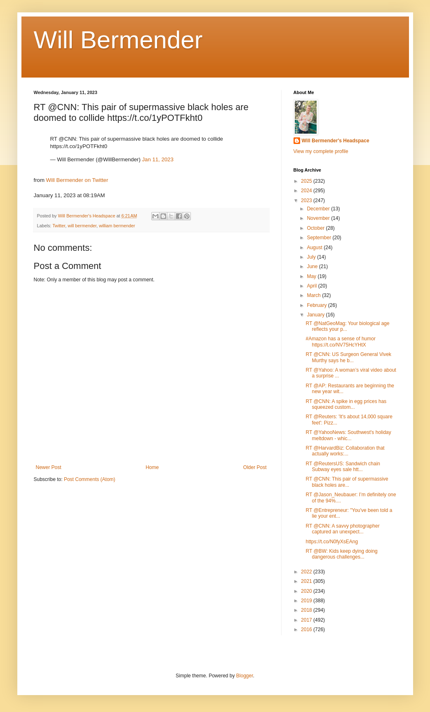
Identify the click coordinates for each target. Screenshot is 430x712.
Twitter (58, 225)
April (312, 286)
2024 (307, 190)
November (319, 218)
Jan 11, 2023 (157, 159)
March (314, 295)
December (319, 209)
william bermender (117, 225)
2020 (307, 591)
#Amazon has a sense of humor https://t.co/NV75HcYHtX (340, 341)
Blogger (244, 676)
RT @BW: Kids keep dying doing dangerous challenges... (341, 554)
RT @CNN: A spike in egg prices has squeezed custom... (345, 404)
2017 (307, 620)
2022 (307, 572)
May (312, 276)
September (319, 237)
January (316, 315)
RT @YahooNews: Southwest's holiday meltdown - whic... (348, 435)
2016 (307, 629)
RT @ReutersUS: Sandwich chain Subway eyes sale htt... (342, 466)
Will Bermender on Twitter (77, 180)
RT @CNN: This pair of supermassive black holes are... (346, 482)
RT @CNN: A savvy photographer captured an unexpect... (342, 529)
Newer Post (48, 467)
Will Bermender (118, 40)
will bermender (82, 225)
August (315, 247)
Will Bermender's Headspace (335, 141)
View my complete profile (321, 151)
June (313, 266)
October (316, 228)
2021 (307, 581)
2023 (307, 200)
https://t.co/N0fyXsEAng (331, 542)
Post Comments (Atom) (89, 479)
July (312, 257)
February (317, 305)
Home (152, 467)
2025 (307, 181)
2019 (307, 601)
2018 (307, 610)
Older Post (255, 467)
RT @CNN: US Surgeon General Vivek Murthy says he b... (348, 357)
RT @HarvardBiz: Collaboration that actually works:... (344, 451)
